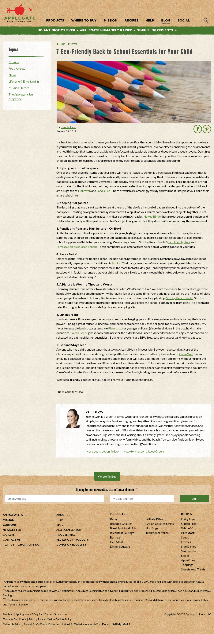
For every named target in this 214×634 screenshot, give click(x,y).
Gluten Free (188, 525)
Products (117, 515)
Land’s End (103, 192)
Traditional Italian (157, 534)
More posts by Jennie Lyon (103, 452)
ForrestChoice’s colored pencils (76, 248)
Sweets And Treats (193, 570)
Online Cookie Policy (59, 620)
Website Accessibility (87, 625)
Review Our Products (72, 540)
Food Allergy (17, 69)
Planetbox (115, 329)
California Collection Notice (52, 625)
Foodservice (65, 535)
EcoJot (116, 264)
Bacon (114, 520)
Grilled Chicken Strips (159, 525)
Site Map (8, 615)
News (73, 45)
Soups (185, 538)
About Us (63, 516)
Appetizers (188, 561)
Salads (185, 556)
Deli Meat (116, 543)
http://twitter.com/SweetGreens (144, 452)
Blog (61, 45)
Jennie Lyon (68, 128)
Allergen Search (68, 530)
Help (59, 521)
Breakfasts (188, 534)
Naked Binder (153, 217)
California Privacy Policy (17, 625)
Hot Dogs (151, 529)
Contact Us (12, 540)
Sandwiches (188, 552)
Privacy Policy (200, 601)
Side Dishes (188, 547)
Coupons (10, 525)
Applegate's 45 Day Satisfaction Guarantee (41, 615)
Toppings (187, 566)
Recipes (186, 515)
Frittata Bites (154, 520)
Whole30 (187, 529)
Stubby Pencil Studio (179, 299)
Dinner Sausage (120, 547)
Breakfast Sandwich (123, 529)
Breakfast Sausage (122, 534)
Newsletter (12, 530)
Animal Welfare (14, 516)
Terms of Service (18, 605)
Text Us (8, 545)
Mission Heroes (19, 89)
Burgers (115, 538)
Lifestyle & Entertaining (24, 82)
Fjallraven (84, 192)
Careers (9, 535)
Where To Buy (107, 477)
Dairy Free (188, 520)
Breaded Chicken (121, 525)
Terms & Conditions (15, 620)
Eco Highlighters (179, 243)
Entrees (186, 543)
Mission (14, 63)
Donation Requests (71, 545)
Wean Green (79, 334)
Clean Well (186, 355)
